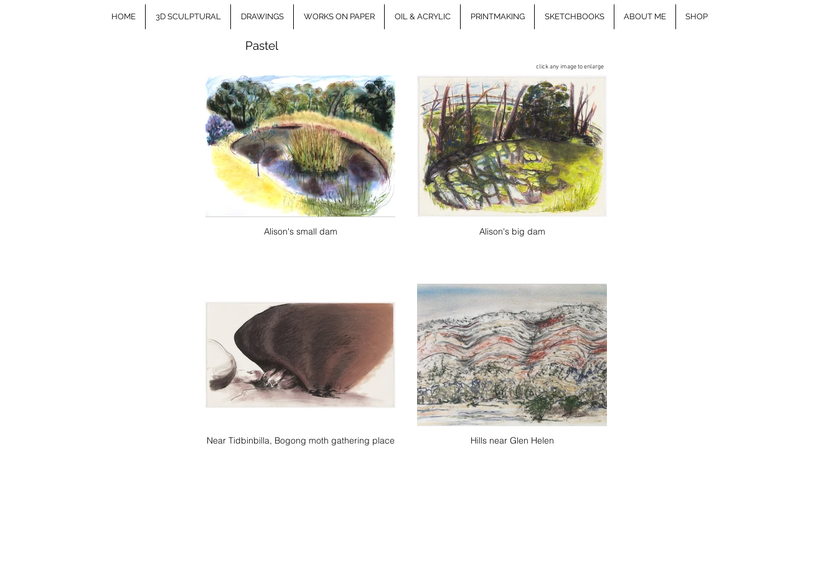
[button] (188, 16)
